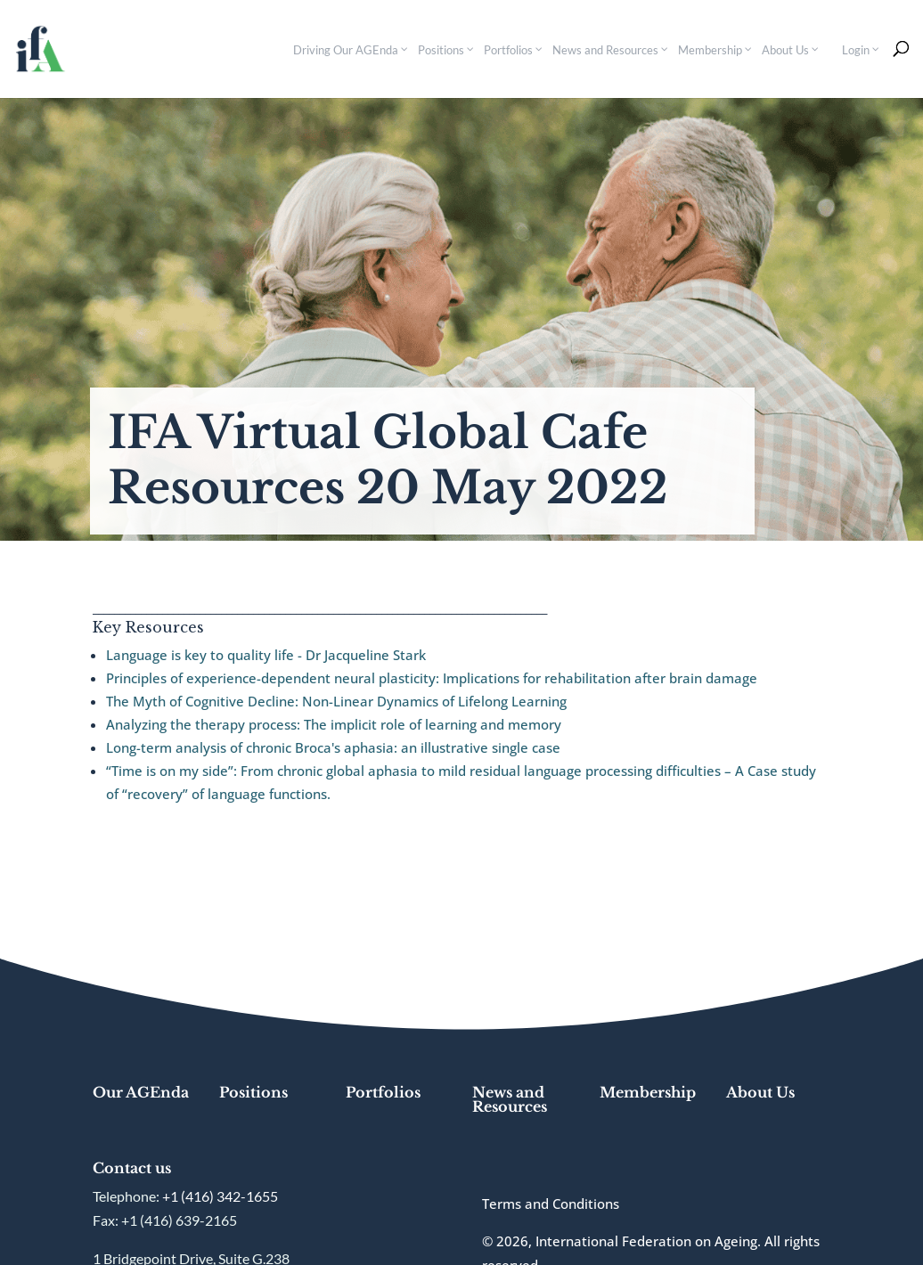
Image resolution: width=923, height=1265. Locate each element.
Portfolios (383, 1092)
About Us (760, 1092)
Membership (648, 1092)
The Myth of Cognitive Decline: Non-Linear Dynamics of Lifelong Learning (336, 701)
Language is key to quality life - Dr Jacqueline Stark (266, 655)
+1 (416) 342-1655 (220, 1195)
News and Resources (509, 1099)
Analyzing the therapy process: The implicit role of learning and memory (333, 724)
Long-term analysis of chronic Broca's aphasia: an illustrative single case (333, 747)
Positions (253, 1092)
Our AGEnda (141, 1092)
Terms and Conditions (550, 1203)
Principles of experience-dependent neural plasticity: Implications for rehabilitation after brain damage (431, 678)
